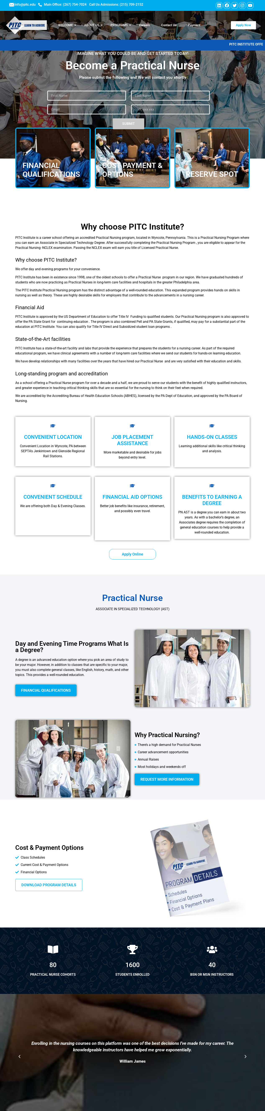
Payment (194, 25)
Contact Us (169, 25)
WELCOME (67, 25)
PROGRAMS (121, 25)
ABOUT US (93, 25)
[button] (19, 1056)
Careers (144, 25)
